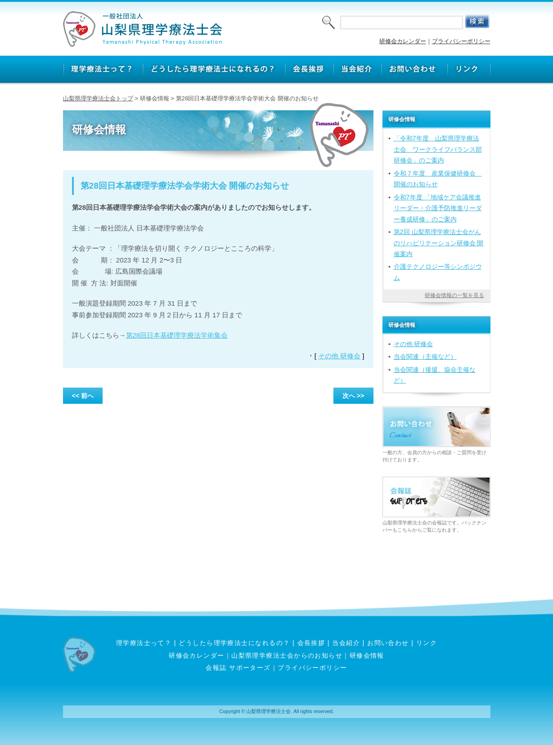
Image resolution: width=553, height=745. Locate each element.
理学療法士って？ (144, 642)
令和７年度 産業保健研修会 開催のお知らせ (438, 179)
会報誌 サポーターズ (238, 667)
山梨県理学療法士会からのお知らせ (286, 655)
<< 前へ (83, 395)
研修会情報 (367, 655)
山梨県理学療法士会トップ (98, 98)
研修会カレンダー (402, 41)
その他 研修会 (339, 356)
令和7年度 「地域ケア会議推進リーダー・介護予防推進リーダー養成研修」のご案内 (438, 208)
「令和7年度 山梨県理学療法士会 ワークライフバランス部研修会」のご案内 (438, 149)
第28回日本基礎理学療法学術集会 (177, 335)
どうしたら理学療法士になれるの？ (234, 642)
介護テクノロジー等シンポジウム (438, 272)
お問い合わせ (388, 642)
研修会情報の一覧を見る (454, 295)
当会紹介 (346, 642)
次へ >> (353, 395)
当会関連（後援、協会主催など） (435, 375)
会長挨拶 (311, 642)
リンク (426, 642)
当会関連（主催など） (425, 356)
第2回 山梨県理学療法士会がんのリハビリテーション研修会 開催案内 (439, 242)
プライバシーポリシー (461, 41)
